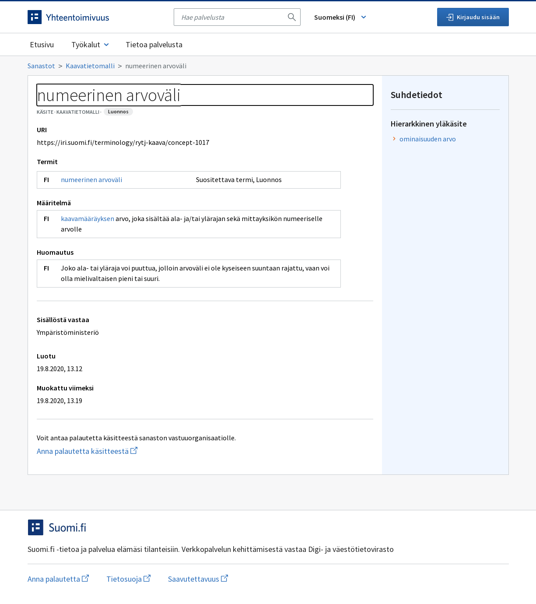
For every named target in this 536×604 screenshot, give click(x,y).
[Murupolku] (268, 65)
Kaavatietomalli (90, 65)
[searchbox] (232, 17)
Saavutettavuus (198, 579)
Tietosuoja (128, 579)
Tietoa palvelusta (154, 44)
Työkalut (90, 44)
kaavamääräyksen (87, 218)
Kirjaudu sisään (473, 17)
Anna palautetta (58, 579)
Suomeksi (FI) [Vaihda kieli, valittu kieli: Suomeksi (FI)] (341, 17)
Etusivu (42, 44)
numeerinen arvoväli (91, 179)
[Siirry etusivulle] (96, 17)
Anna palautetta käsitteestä (128, 451)
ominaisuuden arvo (427, 138)
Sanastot (41, 65)
